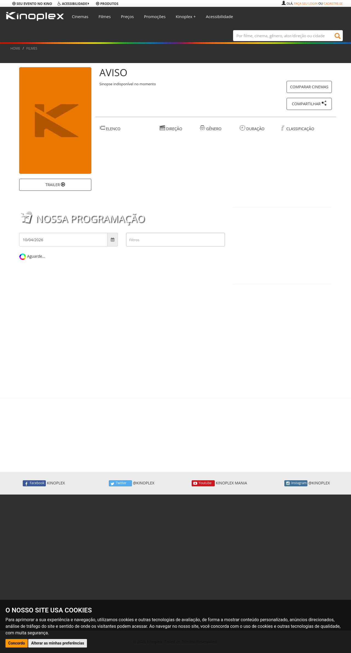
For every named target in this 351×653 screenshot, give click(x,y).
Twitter (120, 483)
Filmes (104, 16)
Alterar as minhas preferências (57, 643)
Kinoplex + (186, 16)
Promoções (155, 16)
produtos (107, 3)
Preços (127, 16)
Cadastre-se (333, 3)
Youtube (203, 483)
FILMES (31, 48)
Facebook (34, 483)
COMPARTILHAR (309, 103)
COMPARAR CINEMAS (309, 86)
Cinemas (80, 16)
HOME (15, 48)
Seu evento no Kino (32, 3)
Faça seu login (306, 3)
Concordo (16, 643)
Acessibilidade (219, 16)
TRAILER (55, 184)
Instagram (296, 483)
